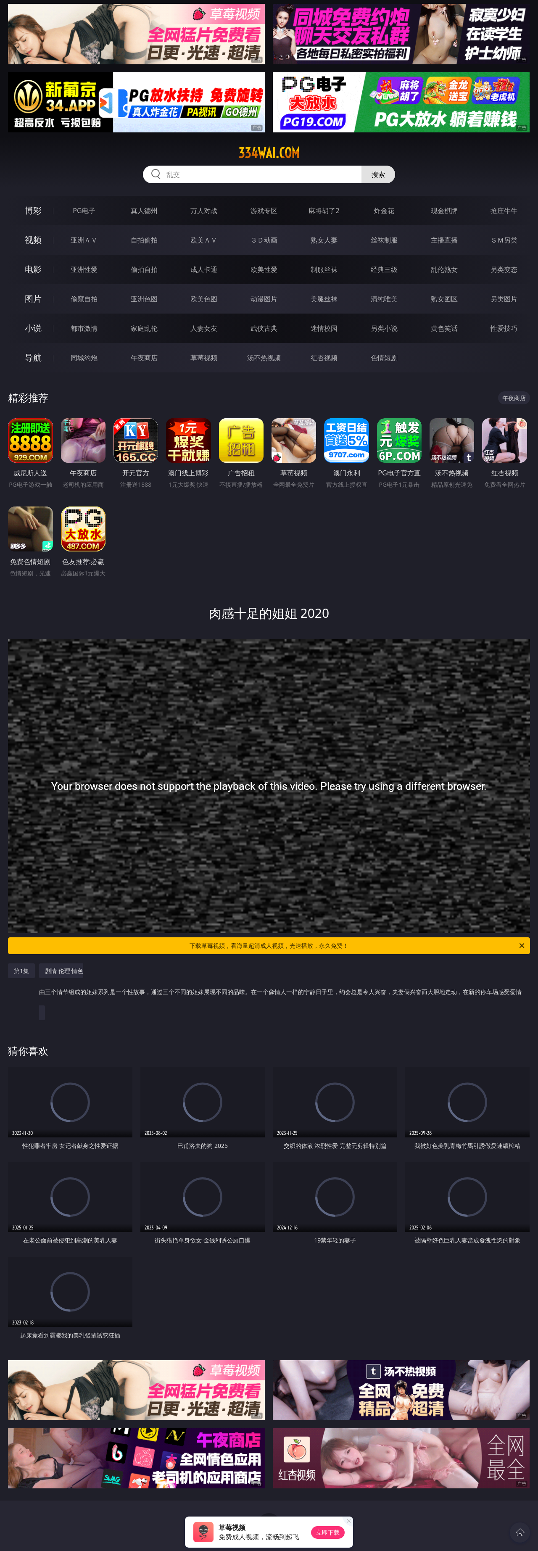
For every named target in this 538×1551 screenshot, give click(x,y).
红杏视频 (324, 357)
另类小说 (384, 328)
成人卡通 (203, 269)
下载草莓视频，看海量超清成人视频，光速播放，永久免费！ (358, 946)
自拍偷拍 (144, 240)
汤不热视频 (264, 357)
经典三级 (384, 269)
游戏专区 (264, 210)
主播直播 (444, 240)
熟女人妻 (324, 240)
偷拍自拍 (144, 269)
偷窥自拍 (84, 298)
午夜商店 (144, 357)
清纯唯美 (384, 298)
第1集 (21, 971)
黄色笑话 (444, 328)
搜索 (378, 174)
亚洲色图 (144, 298)
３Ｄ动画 (264, 240)
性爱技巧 (504, 328)
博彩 (33, 210)
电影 (33, 269)
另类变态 (504, 269)
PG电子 (84, 210)
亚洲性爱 (84, 269)
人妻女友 (203, 328)
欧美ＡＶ (203, 240)
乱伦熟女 (444, 269)
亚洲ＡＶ (84, 240)
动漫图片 (264, 298)
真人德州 (144, 210)
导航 (33, 357)
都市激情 (84, 328)
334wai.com (269, 153)
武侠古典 (264, 328)
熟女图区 (444, 298)
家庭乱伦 (144, 328)
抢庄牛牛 (504, 210)
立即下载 (328, 1532)
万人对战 (203, 210)
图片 (33, 298)
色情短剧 (384, 357)
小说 (33, 328)
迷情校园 (324, 328)
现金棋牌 (444, 210)
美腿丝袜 (324, 298)
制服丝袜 (324, 269)
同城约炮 (84, 357)
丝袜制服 (384, 240)
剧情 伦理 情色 (280, 986)
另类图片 (504, 298)
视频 (33, 239)
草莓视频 (203, 357)
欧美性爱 (264, 269)
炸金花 (384, 210)
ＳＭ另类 (504, 240)
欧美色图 (203, 298)
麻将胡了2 (324, 210)
